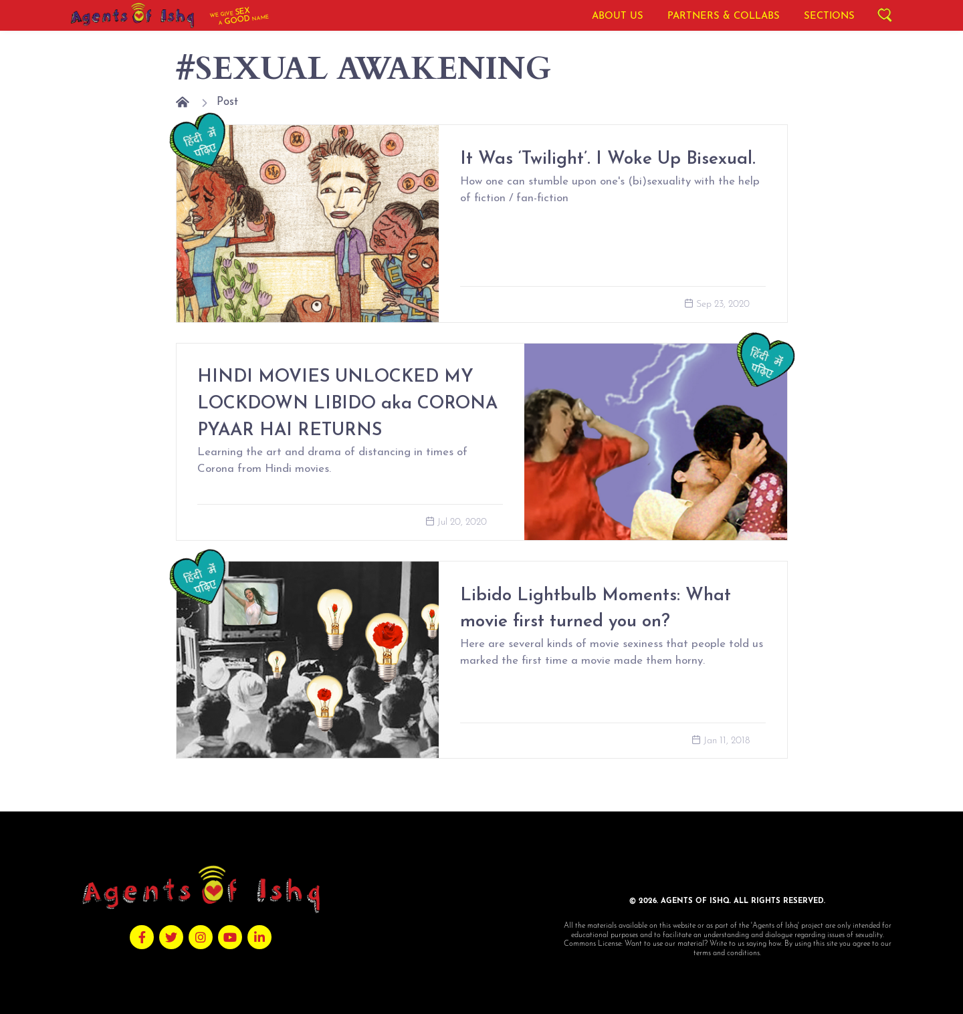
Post (227, 102)
